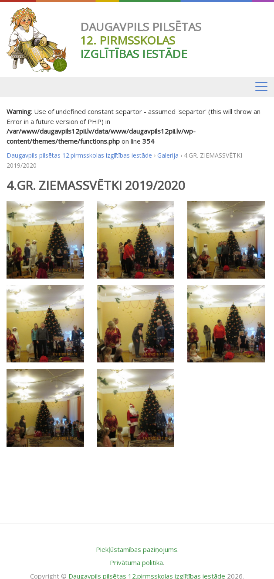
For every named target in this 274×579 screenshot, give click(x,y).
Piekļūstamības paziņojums (136, 549)
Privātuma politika (136, 562)
